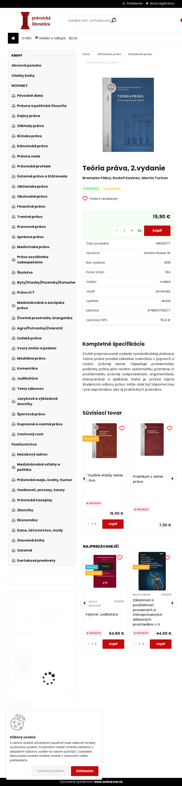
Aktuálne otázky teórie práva (104, 478)
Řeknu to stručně (48, 661)
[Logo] (37, 20)
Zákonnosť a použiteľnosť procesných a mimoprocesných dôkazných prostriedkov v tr (147, 612)
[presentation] (84, 478)
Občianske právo (109, 54)
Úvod (86, 54)
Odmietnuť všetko (50, 771)
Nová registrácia (162, 3)
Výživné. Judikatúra (101, 614)
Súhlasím (84, 771)
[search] (113, 20)
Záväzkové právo (140, 54)
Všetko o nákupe (50, 38)
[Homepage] (13, 38)
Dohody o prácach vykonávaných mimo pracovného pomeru (51, 616)
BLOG (73, 38)
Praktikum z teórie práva (148, 479)
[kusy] (124, 230)
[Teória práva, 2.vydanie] (128, 115)
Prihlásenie (135, 3)
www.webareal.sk (108, 782)
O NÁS (27, 38)
